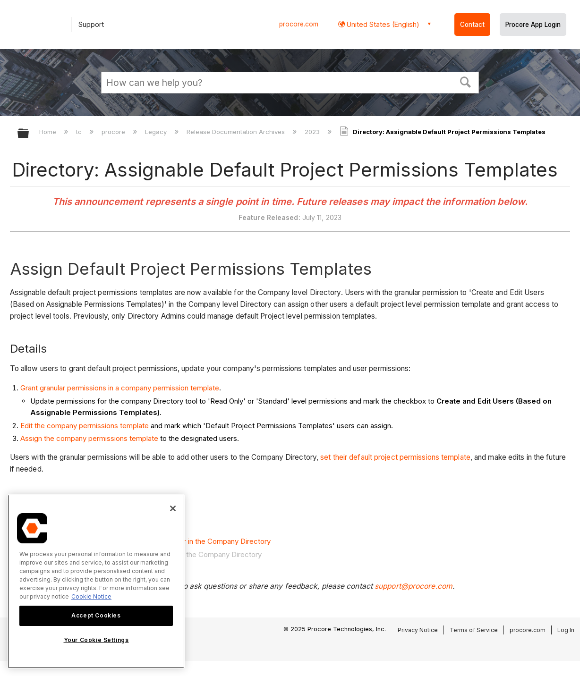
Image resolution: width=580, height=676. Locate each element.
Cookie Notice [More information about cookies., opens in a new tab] (91, 596)
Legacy (157, 131)
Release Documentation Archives (237, 131)
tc (80, 131)
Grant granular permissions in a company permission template (119, 387)
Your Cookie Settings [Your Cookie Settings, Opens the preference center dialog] (96, 639)
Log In (565, 630)
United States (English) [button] (382, 24)
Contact (472, 24)
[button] (465, 81)
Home (48, 131)
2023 (313, 131)
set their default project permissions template (395, 457)
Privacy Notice (418, 630)
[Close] (172, 508)
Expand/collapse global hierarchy (29, 134)
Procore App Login (533, 24)
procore (114, 131)
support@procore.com (413, 586)
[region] (96, 581)
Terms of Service (474, 630)
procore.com (298, 24)
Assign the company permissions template (89, 438)
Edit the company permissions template (84, 425)
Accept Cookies (95, 615)
